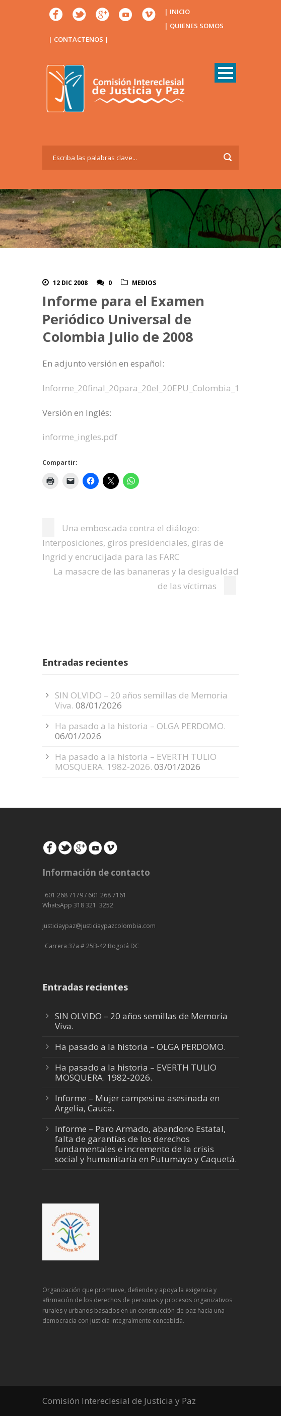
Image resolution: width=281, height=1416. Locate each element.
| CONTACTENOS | (78, 39)
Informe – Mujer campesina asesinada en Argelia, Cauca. (137, 1103)
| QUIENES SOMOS (194, 25)
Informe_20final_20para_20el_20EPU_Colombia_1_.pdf (150, 388)
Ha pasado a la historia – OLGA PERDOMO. (140, 726)
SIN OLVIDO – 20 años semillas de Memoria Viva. (141, 700)
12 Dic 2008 (70, 282)
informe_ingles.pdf (79, 437)
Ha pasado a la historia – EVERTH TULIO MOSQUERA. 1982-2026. (136, 761)
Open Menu (225, 73)
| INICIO (177, 11)
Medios (144, 282)
